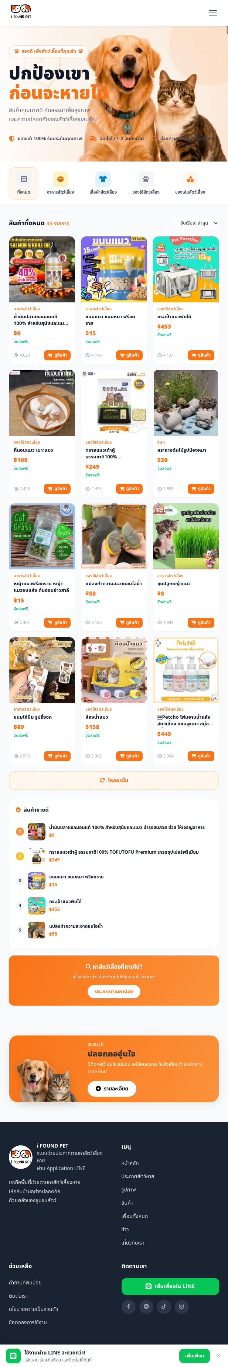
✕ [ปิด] (218, 1356)
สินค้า (127, 1203)
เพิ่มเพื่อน (194, 1356)
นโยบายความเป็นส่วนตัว (33, 1309)
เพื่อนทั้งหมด (135, 1216)
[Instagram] (182, 1307)
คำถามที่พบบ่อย (25, 1283)
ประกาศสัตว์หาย (138, 1176)
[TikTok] (164, 1307)
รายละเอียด (112, 1089)
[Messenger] (146, 1307)
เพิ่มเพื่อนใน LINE (170, 1286)
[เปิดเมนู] (213, 13)
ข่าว (125, 1230)
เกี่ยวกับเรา (133, 1243)
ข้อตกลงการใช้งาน (28, 1322)
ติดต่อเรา (18, 1296)
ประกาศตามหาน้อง (114, 991)
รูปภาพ (129, 1190)
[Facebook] (129, 1307)
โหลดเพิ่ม (114, 780)
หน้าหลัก (130, 1163)
